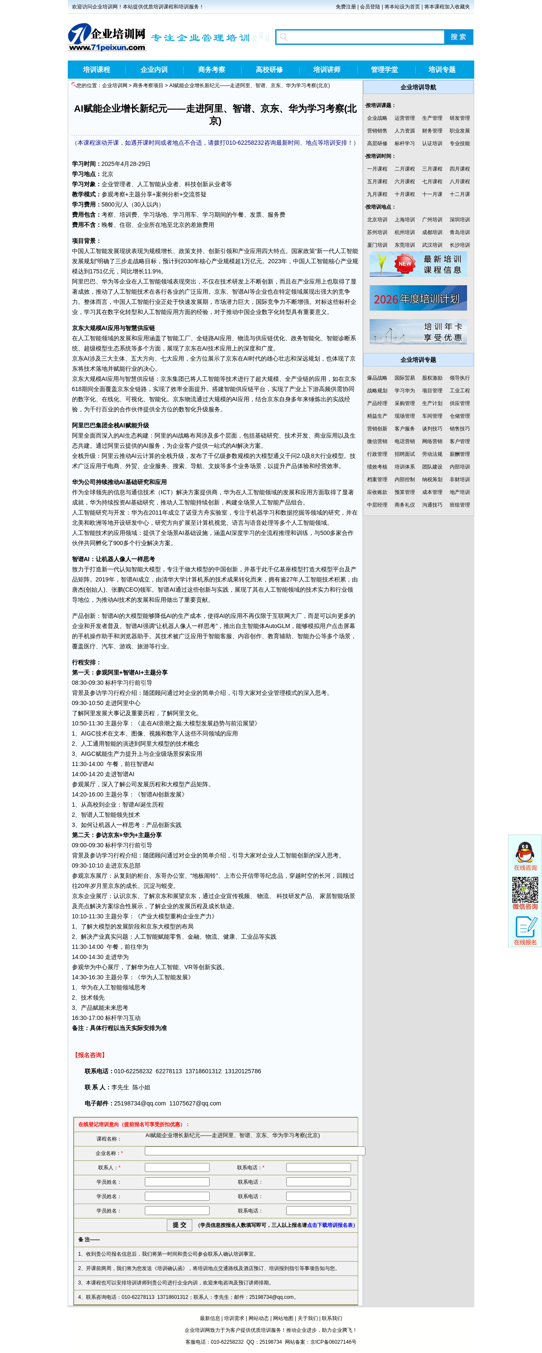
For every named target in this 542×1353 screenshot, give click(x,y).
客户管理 (460, 441)
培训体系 (405, 467)
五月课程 (377, 182)
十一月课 (432, 194)
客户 (190, 445)
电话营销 (405, 441)
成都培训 (432, 232)
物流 (243, 338)
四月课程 (460, 169)
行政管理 (377, 454)
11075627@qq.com (195, 1103)
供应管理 (460, 403)
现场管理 (405, 416)
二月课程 (405, 169)
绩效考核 (377, 467)
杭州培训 (405, 232)
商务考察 (211, 69)
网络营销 (432, 441)
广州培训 (432, 220)
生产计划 (432, 403)
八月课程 (460, 182)
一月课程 (377, 169)
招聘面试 (405, 454)
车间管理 (432, 416)
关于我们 (308, 1318)
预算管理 (405, 492)
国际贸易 (405, 378)
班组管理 (460, 505)
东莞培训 (405, 245)
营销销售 (377, 131)
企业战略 (377, 118)
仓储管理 (460, 416)
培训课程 (96, 69)
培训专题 (442, 69)
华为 (107, 281)
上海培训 (405, 220)
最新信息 (210, 1318)
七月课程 (432, 182)
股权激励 (432, 378)
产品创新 (84, 615)
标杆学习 (405, 143)
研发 (238, 281)
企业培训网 (114, 85)
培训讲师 (326, 69)
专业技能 (460, 143)
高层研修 (377, 143)
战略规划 (377, 391)
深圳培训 (460, 220)
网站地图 (283, 1318)
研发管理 (460, 118)
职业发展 (460, 131)
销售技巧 (460, 429)
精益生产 (377, 416)
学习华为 (405, 391)
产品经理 (377, 403)
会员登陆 (370, 7)
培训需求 (234, 1318)
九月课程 (377, 194)
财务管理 (432, 131)
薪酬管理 (460, 454)
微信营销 (377, 441)
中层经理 (377, 505)
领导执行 (460, 378)
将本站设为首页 (402, 7)
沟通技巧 (432, 505)
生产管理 (432, 118)
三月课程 (432, 169)
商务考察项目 (148, 85)
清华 (168, 579)
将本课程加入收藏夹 (447, 7)
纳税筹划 (432, 479)
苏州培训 (377, 232)
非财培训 (460, 479)
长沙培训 (460, 245)
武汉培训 (432, 245)
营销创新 (377, 429)
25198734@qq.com (140, 1103)
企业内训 (154, 69)
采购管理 (405, 403)
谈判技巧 (432, 429)
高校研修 (269, 69)
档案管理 (377, 479)
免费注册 (346, 7)
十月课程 (405, 194)
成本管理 (432, 492)
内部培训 (460, 467)
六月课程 (405, 182)
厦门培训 (377, 245)
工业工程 (460, 391)
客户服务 (405, 429)
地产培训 (460, 492)
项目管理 (432, 391)
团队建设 (432, 467)
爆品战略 (377, 378)
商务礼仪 (405, 505)
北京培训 (377, 220)
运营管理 (405, 118)
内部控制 (405, 479)
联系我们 (332, 1318)
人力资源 (405, 131)
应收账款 (377, 492)
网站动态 (259, 1318)
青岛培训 (460, 232)
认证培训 (432, 143)
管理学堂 (384, 69)
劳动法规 (432, 454)
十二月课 (460, 194)
